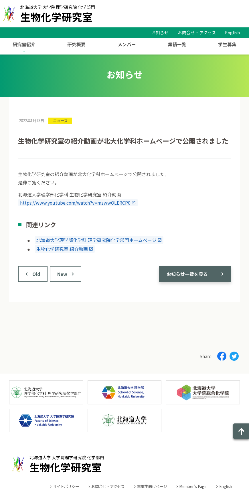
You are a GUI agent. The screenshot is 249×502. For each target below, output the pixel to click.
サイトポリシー (66, 486)
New (62, 274)
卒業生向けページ (152, 486)
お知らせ (160, 32)
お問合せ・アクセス (197, 32)
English (232, 32)
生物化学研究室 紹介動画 (62, 249)
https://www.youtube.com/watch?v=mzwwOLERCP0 (75, 202)
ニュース (60, 120)
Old (36, 274)
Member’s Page (193, 486)
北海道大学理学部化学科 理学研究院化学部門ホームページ (96, 240)
